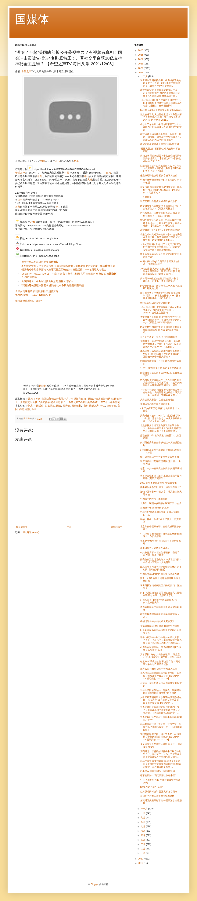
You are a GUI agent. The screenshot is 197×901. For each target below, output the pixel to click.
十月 (143, 813)
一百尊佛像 (146, 197)
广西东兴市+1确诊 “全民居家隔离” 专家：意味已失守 (158, 601)
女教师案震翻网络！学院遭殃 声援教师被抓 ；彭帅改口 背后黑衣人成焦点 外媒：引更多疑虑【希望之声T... (161, 700)
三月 (143, 844)
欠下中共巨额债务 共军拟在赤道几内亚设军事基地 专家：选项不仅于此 (161, 594)
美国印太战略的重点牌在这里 (155, 404)
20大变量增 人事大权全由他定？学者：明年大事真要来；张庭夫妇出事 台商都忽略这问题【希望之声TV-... (160, 271)
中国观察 (39, 405)
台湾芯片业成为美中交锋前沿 (155, 302)
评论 (86, 176)
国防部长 (76, 405)
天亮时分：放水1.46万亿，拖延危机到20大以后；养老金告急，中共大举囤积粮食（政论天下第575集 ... (161, 418)
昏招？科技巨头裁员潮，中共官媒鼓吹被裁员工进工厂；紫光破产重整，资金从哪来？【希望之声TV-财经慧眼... (161, 223)
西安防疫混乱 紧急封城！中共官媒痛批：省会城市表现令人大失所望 (161, 561)
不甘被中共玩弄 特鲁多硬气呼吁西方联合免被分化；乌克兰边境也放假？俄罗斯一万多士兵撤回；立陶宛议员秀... (161, 392)
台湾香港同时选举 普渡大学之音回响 (158, 791)
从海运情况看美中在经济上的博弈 (157, 399)
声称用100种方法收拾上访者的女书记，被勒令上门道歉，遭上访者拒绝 (160, 280)
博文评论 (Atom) (31, 532)
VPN (32, 222)
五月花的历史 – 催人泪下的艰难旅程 (158, 337)
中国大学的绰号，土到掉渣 (153, 499)
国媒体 (32, 19)
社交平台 (111, 405)
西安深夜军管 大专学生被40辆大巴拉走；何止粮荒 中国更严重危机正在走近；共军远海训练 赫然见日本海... (160, 93)
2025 (141, 54)
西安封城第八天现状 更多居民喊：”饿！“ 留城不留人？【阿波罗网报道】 (160, 207)
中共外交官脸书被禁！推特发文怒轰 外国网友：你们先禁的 (161, 535)
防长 (20, 199)
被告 (57, 160)
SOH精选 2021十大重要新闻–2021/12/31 (161, 110)
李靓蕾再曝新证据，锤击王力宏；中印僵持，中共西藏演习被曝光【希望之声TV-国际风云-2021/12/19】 (160, 737)
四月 (143, 839)
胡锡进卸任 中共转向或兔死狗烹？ (157, 621)
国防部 (43, 385)
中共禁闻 (115, 402)
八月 (143, 822)
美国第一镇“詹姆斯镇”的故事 (154, 507)
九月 (143, 817)
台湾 (108, 172)
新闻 (39, 176)
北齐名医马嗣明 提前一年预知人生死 (158, 668)
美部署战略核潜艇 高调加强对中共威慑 (159, 626)
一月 (143, 853)
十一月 (144, 808)
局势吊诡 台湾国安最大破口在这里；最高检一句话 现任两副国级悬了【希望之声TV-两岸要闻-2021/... (161, 190)
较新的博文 (21, 527)
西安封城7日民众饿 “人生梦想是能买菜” (160, 230)
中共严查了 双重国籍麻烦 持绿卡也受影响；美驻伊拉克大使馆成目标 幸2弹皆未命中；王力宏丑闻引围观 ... (160, 764)
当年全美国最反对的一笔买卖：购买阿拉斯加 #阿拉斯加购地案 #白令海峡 (160, 691)
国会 (58, 405)
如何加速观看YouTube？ (28, 300)
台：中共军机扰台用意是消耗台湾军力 (47, 281)
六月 (143, 831)
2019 (141, 863)
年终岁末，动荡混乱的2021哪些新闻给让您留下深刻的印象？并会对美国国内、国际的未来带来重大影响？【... (161, 354)
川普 (17, 206)
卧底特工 (50, 405)
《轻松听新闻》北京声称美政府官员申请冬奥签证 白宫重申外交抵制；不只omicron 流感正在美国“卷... (160, 310)
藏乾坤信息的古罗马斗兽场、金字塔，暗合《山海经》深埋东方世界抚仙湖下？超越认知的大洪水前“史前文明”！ (161, 137)
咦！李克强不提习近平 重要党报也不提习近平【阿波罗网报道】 (161, 477)
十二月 (144, 76)
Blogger (95, 884)
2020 (141, 858)
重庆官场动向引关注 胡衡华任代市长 (158, 201)
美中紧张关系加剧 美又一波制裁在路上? (160, 487)
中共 (29, 405)
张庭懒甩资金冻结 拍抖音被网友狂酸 (158, 175)
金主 (58, 206)
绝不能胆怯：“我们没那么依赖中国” (158, 775)
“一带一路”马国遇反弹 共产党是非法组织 (160, 368)
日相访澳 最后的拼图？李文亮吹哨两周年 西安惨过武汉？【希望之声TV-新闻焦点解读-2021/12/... (161, 158)
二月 (143, 848)
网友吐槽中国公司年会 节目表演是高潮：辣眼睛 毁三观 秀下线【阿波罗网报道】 (161, 330)
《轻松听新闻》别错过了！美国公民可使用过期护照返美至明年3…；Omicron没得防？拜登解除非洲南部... (160, 247)
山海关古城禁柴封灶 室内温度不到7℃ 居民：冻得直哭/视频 (160, 648)
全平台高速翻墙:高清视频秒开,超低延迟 (36, 291)
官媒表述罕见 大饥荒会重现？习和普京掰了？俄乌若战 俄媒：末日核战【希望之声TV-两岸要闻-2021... (161, 117)
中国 (66, 172)
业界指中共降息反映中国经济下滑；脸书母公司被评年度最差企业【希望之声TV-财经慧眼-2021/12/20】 (160, 676)
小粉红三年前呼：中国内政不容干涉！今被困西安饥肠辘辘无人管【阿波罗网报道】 (161, 127)
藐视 (21, 409)
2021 (141, 72)
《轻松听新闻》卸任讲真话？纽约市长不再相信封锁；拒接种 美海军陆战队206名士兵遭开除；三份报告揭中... (160, 103)
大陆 (89, 179)
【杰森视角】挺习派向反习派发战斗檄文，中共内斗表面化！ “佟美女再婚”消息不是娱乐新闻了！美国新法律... (160, 428)
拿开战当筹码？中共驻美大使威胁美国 (159, 457)
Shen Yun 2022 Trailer (151, 787)
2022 (141, 68)
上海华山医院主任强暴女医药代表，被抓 (160, 503)
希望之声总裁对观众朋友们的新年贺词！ (160, 144)
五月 (143, 835)
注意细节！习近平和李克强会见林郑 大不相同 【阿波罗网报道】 (161, 568)
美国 (42, 160)
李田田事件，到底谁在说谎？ (155, 548)
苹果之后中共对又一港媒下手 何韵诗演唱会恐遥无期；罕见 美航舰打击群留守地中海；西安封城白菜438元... (161, 237)
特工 (76, 160)
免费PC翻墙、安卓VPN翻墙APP (33, 295)
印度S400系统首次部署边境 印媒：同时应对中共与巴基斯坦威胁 (160, 663)
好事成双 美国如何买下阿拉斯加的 (157, 771)
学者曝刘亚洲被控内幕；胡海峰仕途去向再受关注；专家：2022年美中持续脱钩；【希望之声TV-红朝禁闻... (160, 83)
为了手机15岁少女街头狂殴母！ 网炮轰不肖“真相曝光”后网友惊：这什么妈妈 (160, 655)
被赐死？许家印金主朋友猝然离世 (157, 796)
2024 (141, 59)
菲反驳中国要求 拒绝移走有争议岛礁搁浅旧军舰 (52, 285)
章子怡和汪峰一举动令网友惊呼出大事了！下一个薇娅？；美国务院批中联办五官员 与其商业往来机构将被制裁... (161, 640)
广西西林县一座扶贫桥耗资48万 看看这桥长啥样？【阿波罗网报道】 (160, 214)
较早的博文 (116, 527)
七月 (143, 826)
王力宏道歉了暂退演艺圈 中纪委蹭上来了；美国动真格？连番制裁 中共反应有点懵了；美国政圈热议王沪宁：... (160, 710)
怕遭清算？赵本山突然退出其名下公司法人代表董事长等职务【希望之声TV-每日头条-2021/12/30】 (160, 168)
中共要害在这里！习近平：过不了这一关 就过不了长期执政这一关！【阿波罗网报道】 (161, 727)
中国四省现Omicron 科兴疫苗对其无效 (159, 574)
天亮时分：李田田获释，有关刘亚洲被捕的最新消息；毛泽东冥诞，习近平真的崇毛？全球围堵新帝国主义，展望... (161, 382)
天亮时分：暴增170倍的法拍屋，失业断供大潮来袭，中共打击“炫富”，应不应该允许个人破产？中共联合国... (160, 344)
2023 (141, 63)
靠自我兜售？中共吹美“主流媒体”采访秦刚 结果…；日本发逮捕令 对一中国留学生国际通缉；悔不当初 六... (160, 296)
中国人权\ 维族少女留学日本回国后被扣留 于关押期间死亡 (160, 262)
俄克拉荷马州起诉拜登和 (39, 262)
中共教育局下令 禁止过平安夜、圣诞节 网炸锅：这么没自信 (159, 553)
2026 (141, 50)
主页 (69, 527)
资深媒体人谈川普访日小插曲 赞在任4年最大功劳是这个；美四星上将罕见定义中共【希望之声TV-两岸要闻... (161, 320)
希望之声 (26, 71)
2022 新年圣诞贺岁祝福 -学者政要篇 (158, 483)
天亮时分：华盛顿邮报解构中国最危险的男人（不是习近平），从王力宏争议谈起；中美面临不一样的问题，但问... (161, 754)
